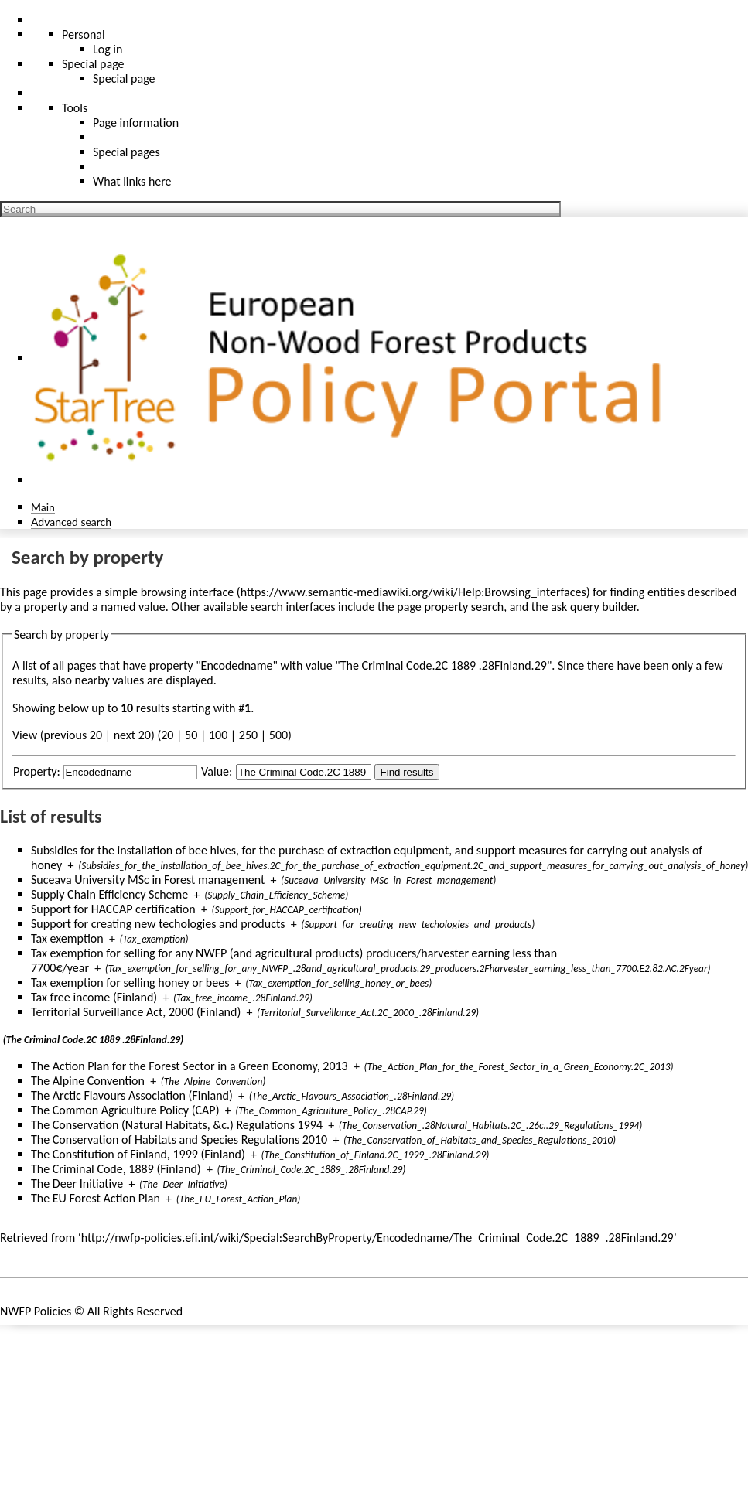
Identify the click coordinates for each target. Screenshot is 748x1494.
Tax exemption (67, 938)
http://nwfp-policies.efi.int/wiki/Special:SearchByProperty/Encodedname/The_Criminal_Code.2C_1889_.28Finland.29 (377, 1237)
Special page (124, 78)
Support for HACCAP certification (113, 909)
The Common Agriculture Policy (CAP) (125, 1110)
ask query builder (594, 606)
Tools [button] (74, 108)
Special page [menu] (93, 63)
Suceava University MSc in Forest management (148, 879)
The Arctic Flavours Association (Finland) (132, 1095)
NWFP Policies (35, 1311)
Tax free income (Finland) (94, 997)
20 (167, 735)
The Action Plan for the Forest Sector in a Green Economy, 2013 (189, 1066)
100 (218, 735)
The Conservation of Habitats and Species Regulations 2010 (179, 1139)
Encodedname (237, 665)
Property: (36, 771)
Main (43, 506)
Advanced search (71, 521)
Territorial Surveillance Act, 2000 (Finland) (136, 1012)
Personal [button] (83, 34)
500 (278, 735)
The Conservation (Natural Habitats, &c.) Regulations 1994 (177, 1124)
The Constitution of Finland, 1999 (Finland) (138, 1154)
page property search (450, 606)
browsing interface (187, 592)
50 (191, 735)
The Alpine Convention (88, 1080)
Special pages (126, 152)
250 (248, 735)
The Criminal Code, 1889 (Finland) (116, 1168)
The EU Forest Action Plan (95, 1198)
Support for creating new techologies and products (158, 923)
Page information (136, 122)
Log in (107, 49)
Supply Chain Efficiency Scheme (109, 894)
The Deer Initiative (77, 1183)
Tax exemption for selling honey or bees (130, 982)
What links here (132, 181)
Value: (216, 771)
